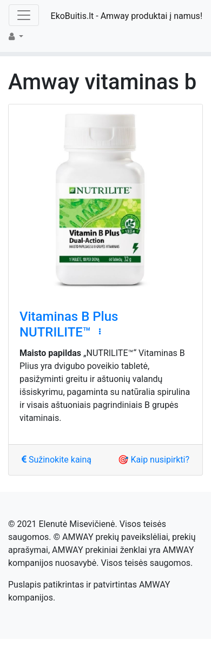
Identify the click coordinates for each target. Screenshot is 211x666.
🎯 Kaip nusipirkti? (153, 459)
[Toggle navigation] (24, 15)
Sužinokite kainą (56, 459)
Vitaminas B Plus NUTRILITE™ (68, 324)
